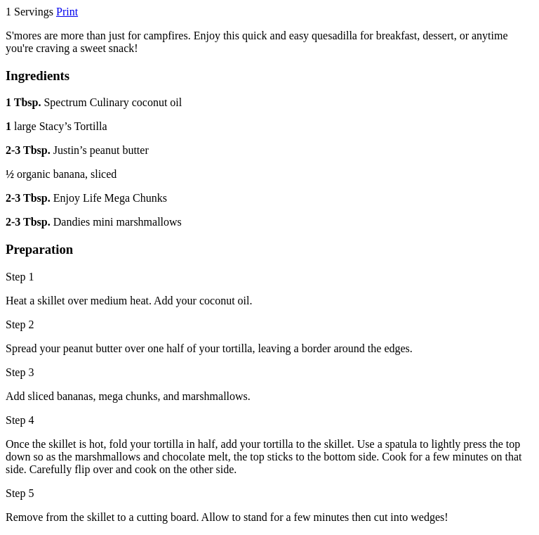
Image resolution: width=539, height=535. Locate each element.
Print (67, 12)
